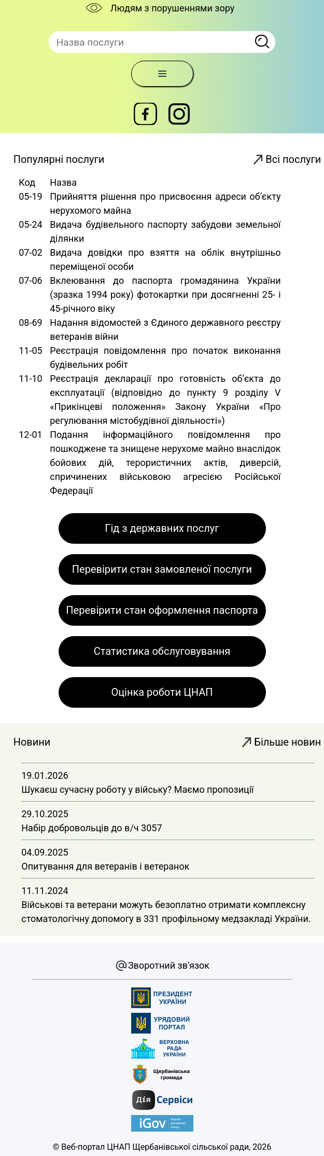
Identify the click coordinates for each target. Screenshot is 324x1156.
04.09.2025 (168, 856)
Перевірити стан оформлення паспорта (162, 610)
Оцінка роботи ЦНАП (162, 692)
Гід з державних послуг (162, 528)
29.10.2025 (168, 818)
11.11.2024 (168, 902)
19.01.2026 (168, 779)
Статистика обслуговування (162, 651)
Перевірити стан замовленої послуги (162, 569)
